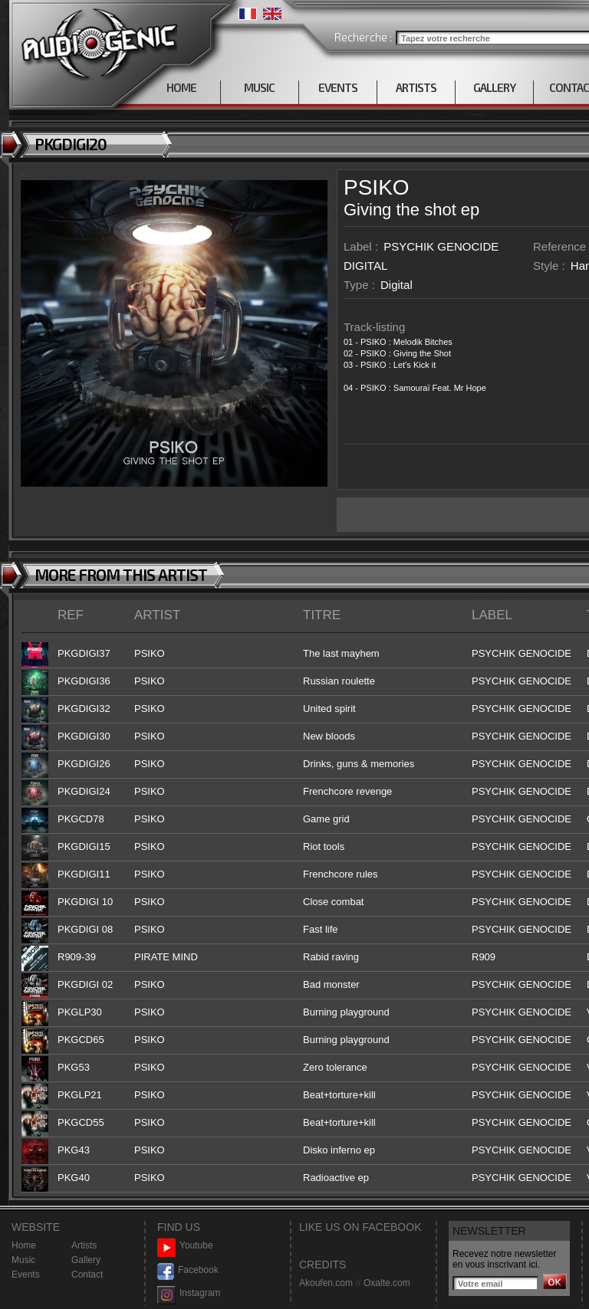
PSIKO (377, 187)
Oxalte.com (387, 1283)
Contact (87, 1274)
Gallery (85, 1260)
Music (23, 1260)
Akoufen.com (326, 1283)
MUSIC (259, 87)
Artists (84, 1245)
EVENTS (337, 87)
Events (26, 1274)
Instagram (188, 1293)
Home (24, 1245)
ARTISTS (416, 87)
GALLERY (494, 87)
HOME (181, 87)
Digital (396, 284)
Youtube (185, 1245)
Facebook (188, 1270)
